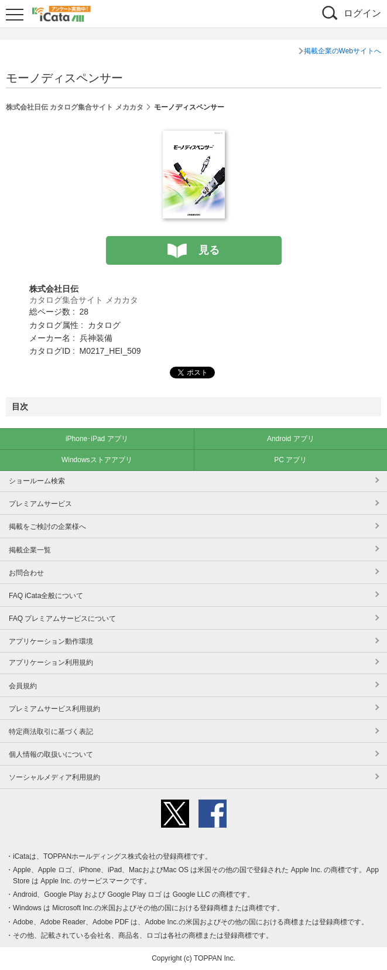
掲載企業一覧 (30, 550)
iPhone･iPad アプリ (97, 439)
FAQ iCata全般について (46, 596)
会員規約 (23, 686)
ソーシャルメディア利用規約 (54, 777)
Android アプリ (290, 439)
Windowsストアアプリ (96, 460)
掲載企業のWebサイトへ (342, 51)
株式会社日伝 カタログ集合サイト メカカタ (74, 107)
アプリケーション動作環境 (51, 641)
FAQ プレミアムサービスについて (62, 618)
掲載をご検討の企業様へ (47, 526)
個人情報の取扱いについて (51, 754)
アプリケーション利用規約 (51, 662)
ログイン (362, 13)
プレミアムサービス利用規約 (54, 709)
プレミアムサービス (40, 504)
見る (209, 250)
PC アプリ (290, 460)
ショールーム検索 (37, 481)
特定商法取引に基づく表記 (51, 732)
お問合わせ (26, 573)
